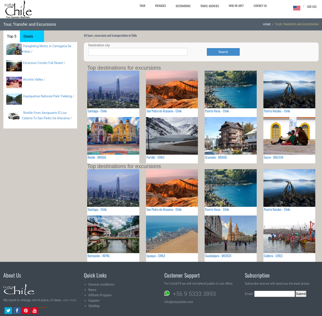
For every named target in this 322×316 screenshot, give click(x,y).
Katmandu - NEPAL (99, 255)
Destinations (183, 6)
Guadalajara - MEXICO (218, 255)
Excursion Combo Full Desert (43, 63)
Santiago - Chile (97, 110)
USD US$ (311, 6)
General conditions (101, 284)
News (92, 290)
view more (69, 300)
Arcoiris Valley (33, 79)
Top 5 (11, 36)
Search (223, 52)
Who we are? (236, 5)
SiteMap (94, 306)
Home (267, 24)
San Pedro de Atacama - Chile (164, 110)
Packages (160, 5)
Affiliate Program (100, 295)
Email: (270, 294)
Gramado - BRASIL (216, 157)
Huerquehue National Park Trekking (48, 96)
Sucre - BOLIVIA (273, 157)
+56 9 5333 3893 (194, 293)
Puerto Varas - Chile (217, 110)
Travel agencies (209, 6)
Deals (28, 36)
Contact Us (260, 5)
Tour (142, 5)
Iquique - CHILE (155, 255)
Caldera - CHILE (273, 255)
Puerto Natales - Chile (277, 110)
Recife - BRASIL (97, 157)
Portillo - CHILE (155, 157)
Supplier (94, 300)
